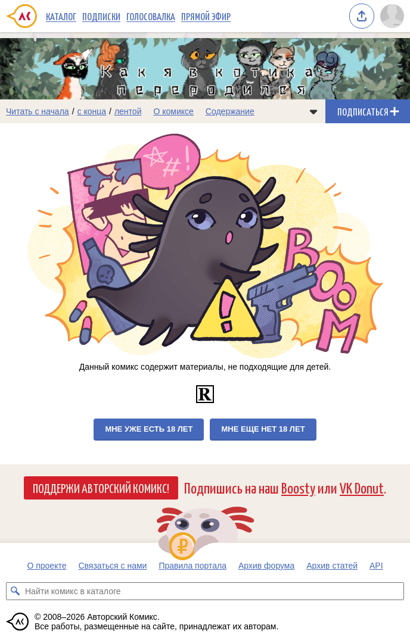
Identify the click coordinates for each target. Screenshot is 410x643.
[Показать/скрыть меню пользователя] (392, 16)
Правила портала (192, 565)
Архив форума (266, 565)
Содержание (230, 111)
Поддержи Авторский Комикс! (101, 487)
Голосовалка (150, 16)
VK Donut (362, 487)
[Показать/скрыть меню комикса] (313, 111)
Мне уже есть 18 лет (148, 428)
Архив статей (332, 565)
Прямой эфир (206, 16)
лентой (128, 111)
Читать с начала (37, 111)
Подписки (101, 16)
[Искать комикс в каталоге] (15, 591)
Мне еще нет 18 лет (263, 428)
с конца (92, 111)
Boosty (298, 487)
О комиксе (173, 111)
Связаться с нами (112, 565)
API (376, 565)
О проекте (46, 565)
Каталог (61, 16)
